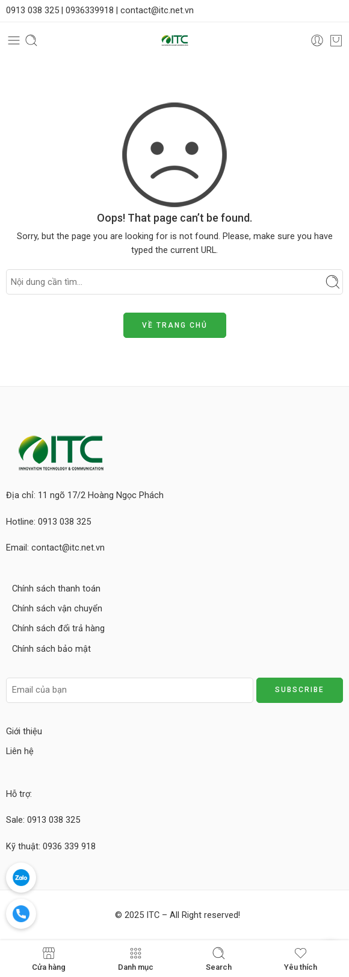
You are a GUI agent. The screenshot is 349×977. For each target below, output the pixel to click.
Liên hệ (20, 751)
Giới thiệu (24, 731)
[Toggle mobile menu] (14, 40)
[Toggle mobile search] (31, 40)
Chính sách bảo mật (51, 649)
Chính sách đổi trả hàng (58, 628)
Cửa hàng (49, 958)
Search (219, 958)
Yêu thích (300, 958)
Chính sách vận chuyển (57, 609)
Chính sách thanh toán (56, 589)
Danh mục (135, 958)
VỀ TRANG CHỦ (175, 325)
